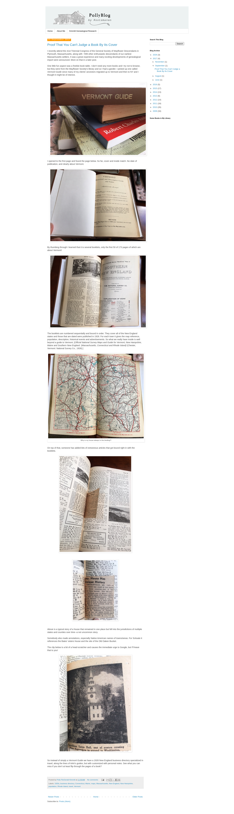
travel (71, 786)
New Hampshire (126, 783)
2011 (155, 103)
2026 (155, 55)
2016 (155, 84)
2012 (155, 100)
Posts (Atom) (64, 801)
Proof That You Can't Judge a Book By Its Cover (82, 45)
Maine (87, 783)
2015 (155, 88)
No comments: (93, 780)
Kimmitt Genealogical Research (82, 31)
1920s (57, 783)
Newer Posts (53, 797)
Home (50, 31)
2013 (155, 96)
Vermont (77, 786)
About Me (61, 31)
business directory (67, 783)
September (160, 66)
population (53, 786)
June (157, 80)
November (160, 62)
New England (114, 783)
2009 (155, 111)
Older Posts (138, 797)
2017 (155, 58)
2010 (155, 107)
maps (93, 783)
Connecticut (79, 783)
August (158, 76)
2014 (155, 92)
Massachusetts (102, 783)
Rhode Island (62, 786)
